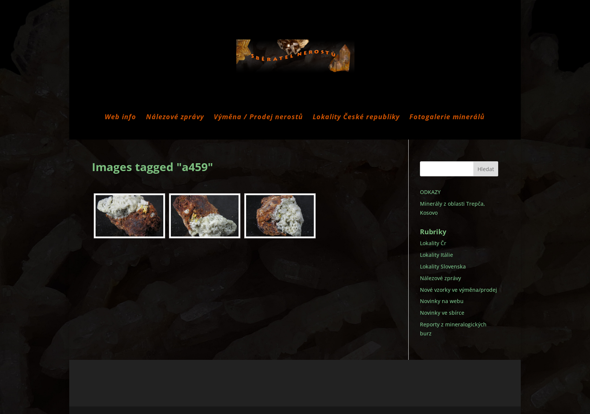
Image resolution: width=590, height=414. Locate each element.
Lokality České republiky (356, 117)
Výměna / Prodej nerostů (258, 117)
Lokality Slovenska (443, 266)
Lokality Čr (433, 243)
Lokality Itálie (436, 254)
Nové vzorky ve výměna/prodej (458, 289)
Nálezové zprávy (175, 117)
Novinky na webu (442, 301)
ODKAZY (430, 192)
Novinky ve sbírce (442, 312)
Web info (120, 117)
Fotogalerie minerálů (447, 117)
